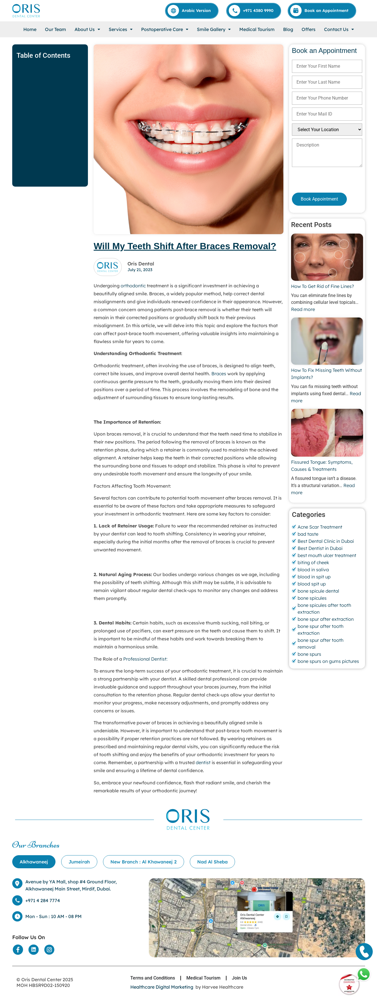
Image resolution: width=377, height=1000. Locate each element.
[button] (87, 29)
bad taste (308, 534)
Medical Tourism (257, 29)
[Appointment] (322, 10)
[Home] (26, 10)
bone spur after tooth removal (320, 643)
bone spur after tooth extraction (320, 629)
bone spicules (312, 598)
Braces (218, 373)
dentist (203, 762)
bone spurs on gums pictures (328, 661)
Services (121, 29)
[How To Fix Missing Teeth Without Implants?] (327, 341)
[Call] (254, 10)
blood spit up (312, 584)
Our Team (55, 29)
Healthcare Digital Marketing (161, 987)
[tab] (33, 861)
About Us (87, 29)
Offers (309, 29)
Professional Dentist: (145, 659)
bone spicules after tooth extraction (324, 608)
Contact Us (339, 29)
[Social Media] (18, 949)
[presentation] (322, 179)
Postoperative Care (164, 29)
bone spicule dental (318, 591)
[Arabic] (192, 10)
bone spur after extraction (326, 619)
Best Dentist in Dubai (320, 548)
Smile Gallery (214, 29)
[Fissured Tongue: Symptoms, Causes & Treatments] (327, 433)
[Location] (257, 917)
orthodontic (134, 285)
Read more (303, 309)
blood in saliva (313, 569)
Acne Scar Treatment (320, 527)
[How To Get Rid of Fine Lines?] (327, 258)
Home (29, 29)
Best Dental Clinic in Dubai (326, 541)
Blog (288, 29)
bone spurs (309, 654)
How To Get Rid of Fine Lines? (322, 286)
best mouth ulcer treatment (327, 555)
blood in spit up (314, 577)
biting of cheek (313, 562)
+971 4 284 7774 (42, 900)
